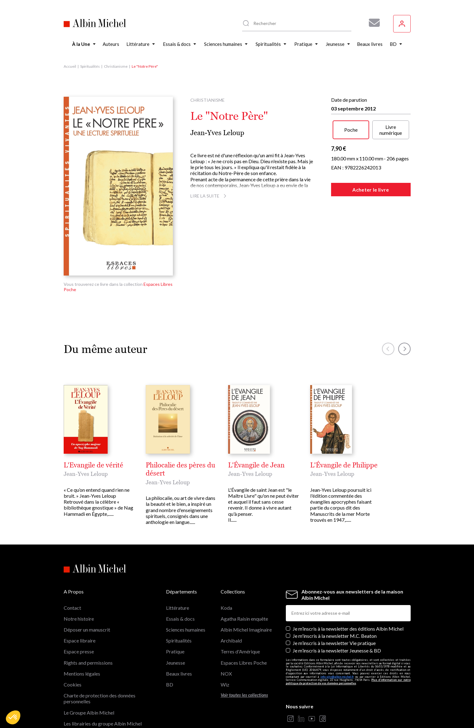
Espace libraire (79, 601)
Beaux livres (179, 634)
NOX (226, 634)
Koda (226, 568)
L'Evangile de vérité (93, 465)
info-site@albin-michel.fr (337, 637)
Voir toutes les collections (244, 655)
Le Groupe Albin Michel (89, 673)
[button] (13, 717)
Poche (351, 130)
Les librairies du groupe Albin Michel (103, 684)
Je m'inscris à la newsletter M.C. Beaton (335, 596)
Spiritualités (90, 66)
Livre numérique (390, 130)
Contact (72, 568)
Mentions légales (82, 634)
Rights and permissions (88, 623)
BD (169, 645)
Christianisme (116, 66)
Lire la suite (209, 195)
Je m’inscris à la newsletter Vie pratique (334, 603)
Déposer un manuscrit (87, 590)
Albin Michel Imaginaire (89, 695)
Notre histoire (79, 579)
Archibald (231, 601)
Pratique (175, 612)
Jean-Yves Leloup (217, 133)
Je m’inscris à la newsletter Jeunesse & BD (337, 610)
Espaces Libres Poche (244, 623)
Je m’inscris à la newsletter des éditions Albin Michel (348, 589)
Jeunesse (175, 623)
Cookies (72, 645)
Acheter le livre (370, 190)
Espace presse (79, 612)
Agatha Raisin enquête (244, 579)
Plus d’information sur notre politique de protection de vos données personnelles (348, 641)
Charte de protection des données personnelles (99, 659)
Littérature (177, 568)
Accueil (70, 66)
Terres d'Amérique (240, 612)
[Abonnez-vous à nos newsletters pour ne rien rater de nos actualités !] (372, 23)
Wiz (225, 645)
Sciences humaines (185, 590)
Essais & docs (180, 579)
